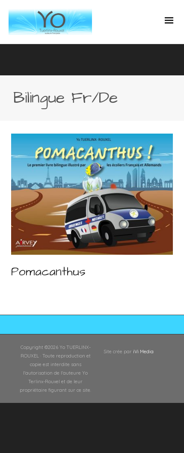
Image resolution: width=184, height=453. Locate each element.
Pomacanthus (48, 271)
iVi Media (143, 352)
